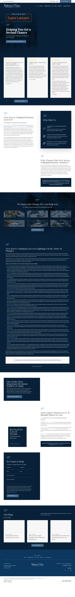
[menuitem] (5, 581)
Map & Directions (7, 568)
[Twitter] (67, 570)
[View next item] (12, 101)
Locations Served (48, 557)
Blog (38, 557)
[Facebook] (65, 570)
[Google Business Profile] (70, 570)
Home (25, 557)
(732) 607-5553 (54, 1)
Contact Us (42, 557)
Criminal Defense (30, 557)
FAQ (35, 557)
